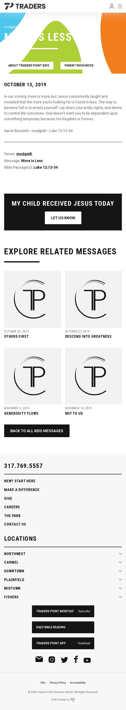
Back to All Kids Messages (36, 431)
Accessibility (78, 682)
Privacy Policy (58, 682)
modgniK (24, 154)
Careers (12, 507)
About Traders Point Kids (28, 65)
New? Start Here (19, 481)
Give (8, 498)
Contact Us (15, 524)
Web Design (58, 699)
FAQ (42, 682)
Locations (20, 538)
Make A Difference (21, 489)
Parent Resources (79, 65)
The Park (12, 515)
